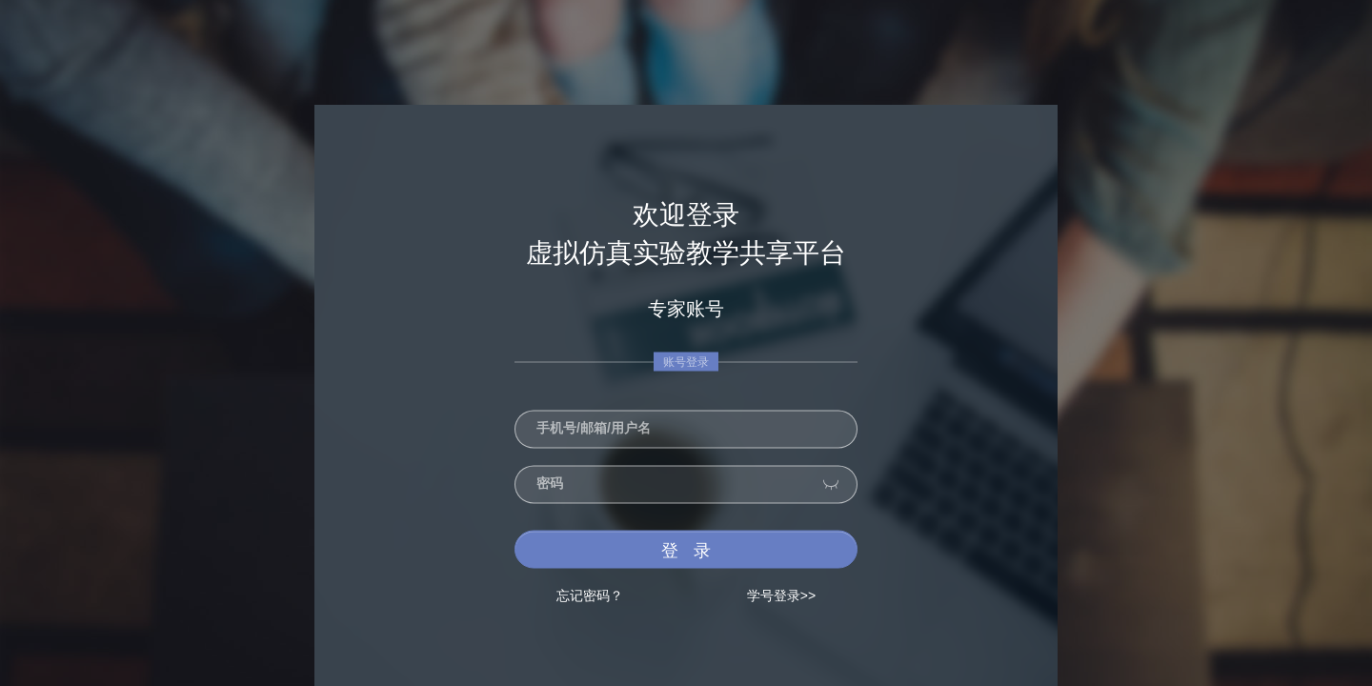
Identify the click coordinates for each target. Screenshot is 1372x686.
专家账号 (686, 308)
